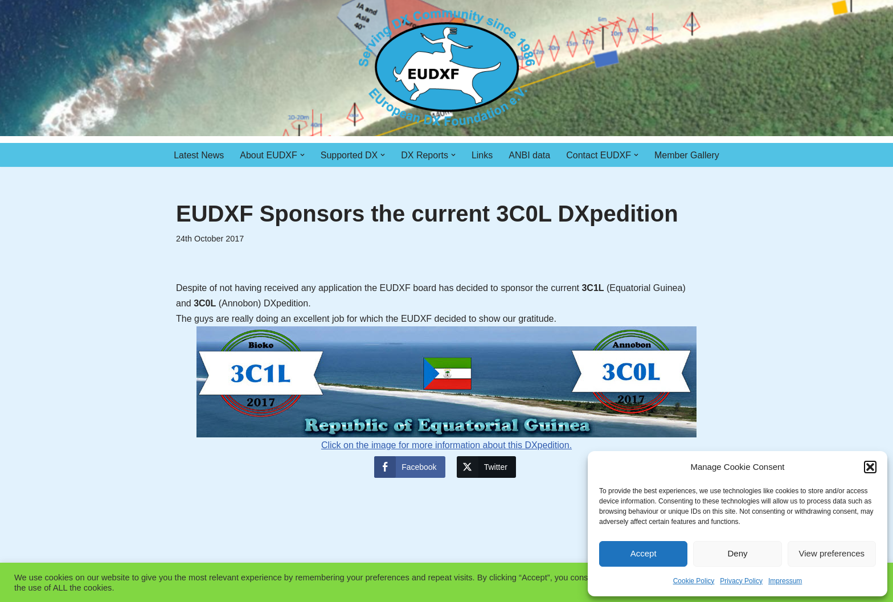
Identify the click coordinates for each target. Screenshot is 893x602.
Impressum (785, 581)
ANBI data (529, 155)
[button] (870, 467)
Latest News (199, 155)
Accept (643, 553)
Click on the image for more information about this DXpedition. (446, 388)
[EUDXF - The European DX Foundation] (447, 68)
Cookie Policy (694, 581)
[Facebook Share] (409, 467)
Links (482, 155)
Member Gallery (686, 155)
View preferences (832, 553)
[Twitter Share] (486, 467)
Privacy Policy (741, 581)
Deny (737, 553)
